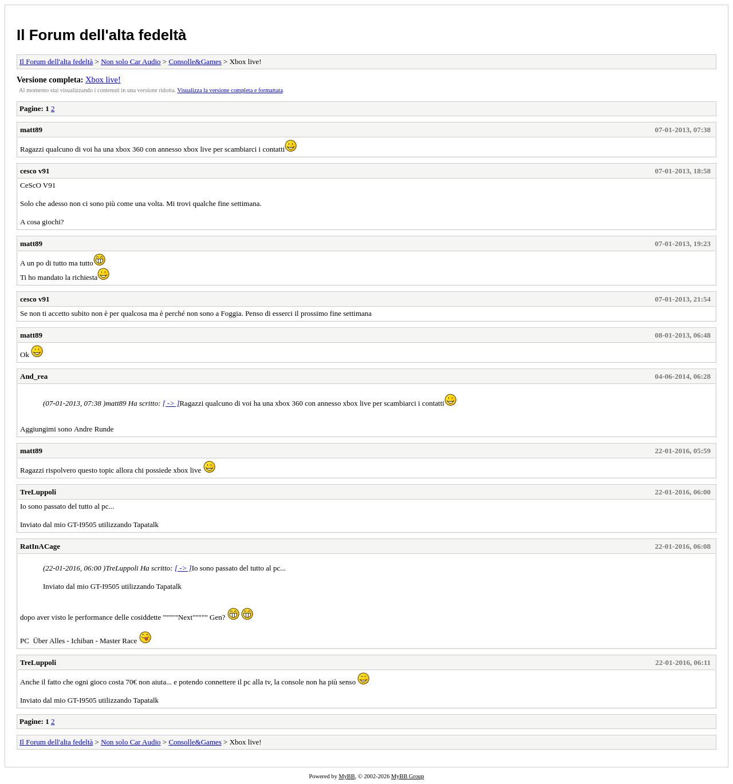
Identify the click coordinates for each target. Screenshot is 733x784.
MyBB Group (407, 776)
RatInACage (40, 546)
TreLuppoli (38, 492)
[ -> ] (171, 403)
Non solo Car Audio (130, 61)
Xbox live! (103, 79)
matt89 (31, 129)
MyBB (346, 776)
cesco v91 (35, 171)
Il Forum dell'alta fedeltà (102, 34)
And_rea (34, 376)
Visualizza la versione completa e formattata (230, 90)
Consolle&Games (194, 61)
